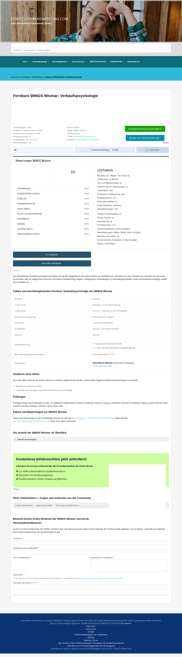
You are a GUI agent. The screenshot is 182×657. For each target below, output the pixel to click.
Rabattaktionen (133, 62)
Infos (26, 62)
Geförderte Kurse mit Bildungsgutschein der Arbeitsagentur (91, 649)
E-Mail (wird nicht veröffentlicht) (26, 549)
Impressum (91, 627)
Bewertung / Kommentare (102, 558)
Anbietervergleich (46, 51)
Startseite (15, 78)
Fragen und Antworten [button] (23, 506)
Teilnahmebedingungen (87, 579)
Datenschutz (18, 576)
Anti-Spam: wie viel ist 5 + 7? (25, 584)
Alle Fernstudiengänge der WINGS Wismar (31, 422)
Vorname (17, 539)
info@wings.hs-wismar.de (84, 137)
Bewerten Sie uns (91, 643)
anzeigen (34, 140)
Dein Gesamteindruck (21, 558)
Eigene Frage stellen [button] (44, 506)
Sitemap (91, 640)
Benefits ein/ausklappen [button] (25, 440)
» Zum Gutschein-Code (102, 366)
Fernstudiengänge (40, 62)
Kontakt (91, 633)
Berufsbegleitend (60, 62)
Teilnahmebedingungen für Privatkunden (90, 637)
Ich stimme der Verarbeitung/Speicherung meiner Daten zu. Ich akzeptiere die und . (68, 579)
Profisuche (17, 51)
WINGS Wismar (39, 78)
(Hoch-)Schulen (79, 62)
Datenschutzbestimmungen (112, 579)
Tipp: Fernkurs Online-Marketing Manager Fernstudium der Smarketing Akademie (91, 646)
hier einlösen (132, 624)
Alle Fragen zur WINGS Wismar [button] (67, 506)
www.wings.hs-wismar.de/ (87, 140)
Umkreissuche (31, 51)
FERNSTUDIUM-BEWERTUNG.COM (41, 18)
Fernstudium (26, 78)
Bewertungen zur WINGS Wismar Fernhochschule (93, 419)
